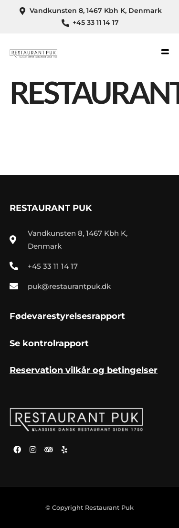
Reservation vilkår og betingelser (84, 370)
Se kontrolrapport (49, 343)
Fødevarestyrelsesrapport (67, 316)
